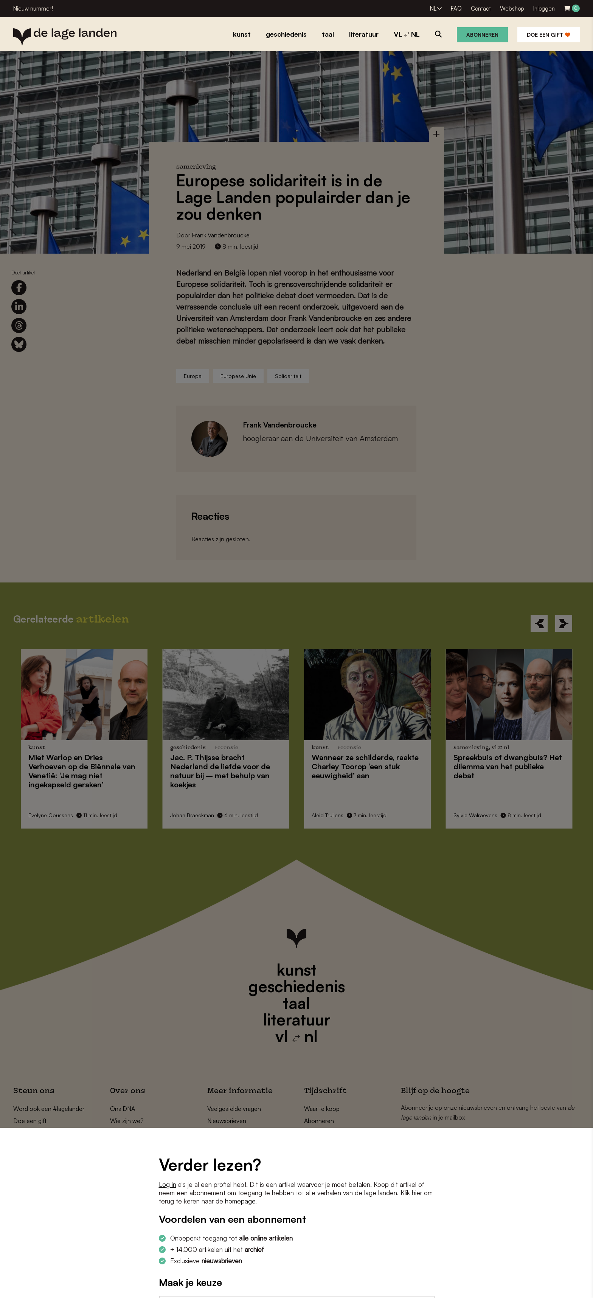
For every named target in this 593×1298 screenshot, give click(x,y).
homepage (240, 1201)
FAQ (456, 8)
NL (433, 8)
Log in (167, 1184)
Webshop (512, 8)
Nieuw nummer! (33, 8)
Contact (481, 8)
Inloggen (544, 8)
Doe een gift (548, 34)
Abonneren (482, 34)
